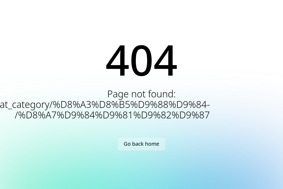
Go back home (141, 143)
